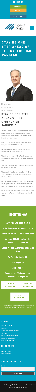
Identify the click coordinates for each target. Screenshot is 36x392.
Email (3, 366)
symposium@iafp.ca (11, 336)
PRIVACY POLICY (6, 351)
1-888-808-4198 (9, 340)
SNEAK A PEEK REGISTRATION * (19, 296)
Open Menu (32, 28)
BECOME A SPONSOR (18, 10)
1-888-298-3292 (11, 338)
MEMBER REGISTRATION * (10, 285)
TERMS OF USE (6, 354)
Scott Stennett (9, 110)
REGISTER (18, 7)
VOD (18, 13)
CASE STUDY (18, 16)
